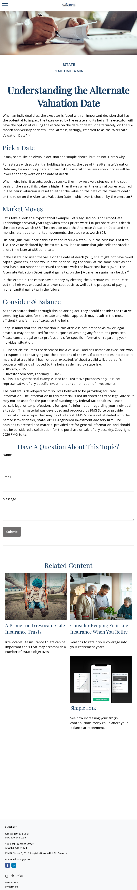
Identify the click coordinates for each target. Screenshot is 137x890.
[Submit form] (12, 532)
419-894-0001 (21, 833)
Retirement (11, 882)
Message (9, 499)
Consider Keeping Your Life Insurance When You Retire (99, 628)
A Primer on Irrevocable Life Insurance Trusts (35, 628)
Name (7, 455)
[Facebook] (7, 865)
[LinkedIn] (13, 865)
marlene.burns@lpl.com (18, 859)
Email (7, 477)
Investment (11, 886)
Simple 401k (83, 707)
